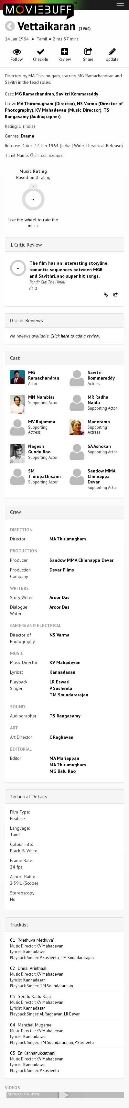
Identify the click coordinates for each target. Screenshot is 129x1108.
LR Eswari (59, 682)
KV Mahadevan (65, 662)
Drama (27, 136)
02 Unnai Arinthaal (28, 968)
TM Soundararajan (68, 695)
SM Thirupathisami (44, 473)
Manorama (99, 422)
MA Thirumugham (67, 539)
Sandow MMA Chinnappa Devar (101, 476)
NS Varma (59, 635)
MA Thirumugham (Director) (46, 103)
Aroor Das (59, 597)
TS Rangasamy (65, 716)
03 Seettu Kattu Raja (30, 996)
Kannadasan (62, 672)
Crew (15, 512)
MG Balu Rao (62, 771)
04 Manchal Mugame (31, 1025)
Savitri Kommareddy (77, 94)
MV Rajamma (41, 422)
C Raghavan (61, 737)
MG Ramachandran (34, 94)
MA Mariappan (64, 758)
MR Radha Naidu (98, 399)
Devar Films (61, 570)
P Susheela (60, 688)
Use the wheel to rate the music (33, 222)
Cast (15, 358)
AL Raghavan (51, 1013)
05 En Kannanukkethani (32, 1053)
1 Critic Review (26, 244)
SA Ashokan (99, 446)
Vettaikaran (46, 25)
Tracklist (19, 924)
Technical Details (28, 796)
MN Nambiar (41, 397)
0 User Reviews (26, 320)
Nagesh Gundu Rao (39, 449)
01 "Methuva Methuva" (32, 940)
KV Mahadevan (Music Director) (68, 110)
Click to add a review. (75, 336)
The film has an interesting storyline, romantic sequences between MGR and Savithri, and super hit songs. (68, 269)
